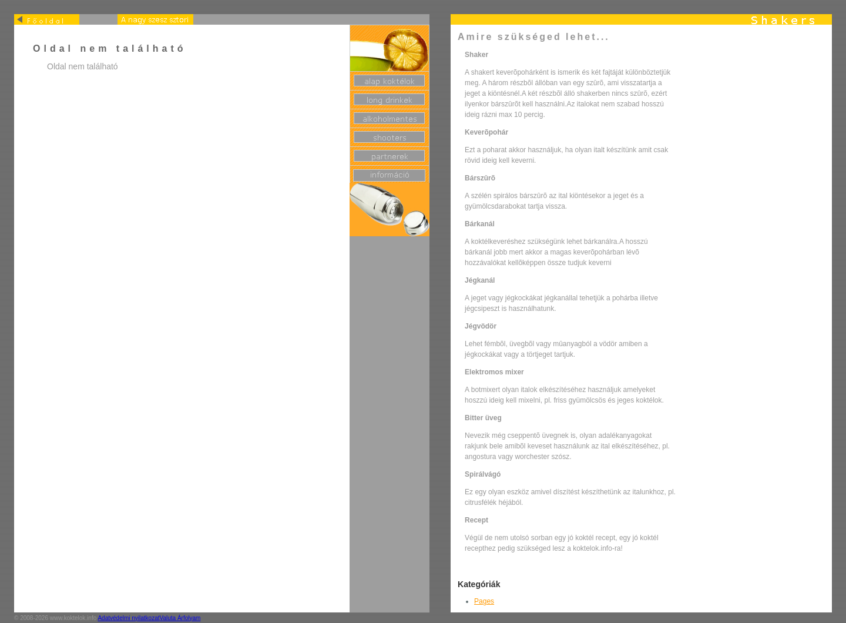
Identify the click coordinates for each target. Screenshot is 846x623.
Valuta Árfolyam (180, 618)
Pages (484, 601)
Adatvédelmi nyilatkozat (128, 618)
